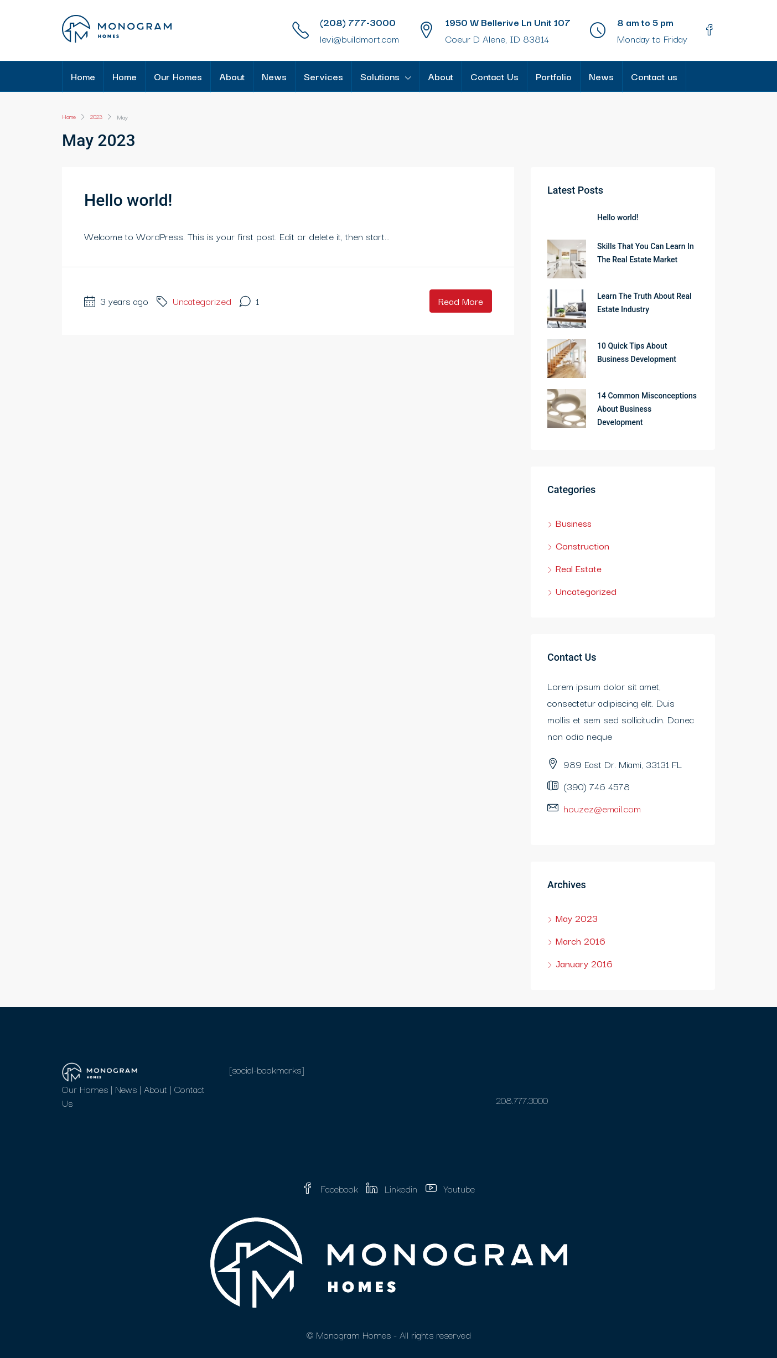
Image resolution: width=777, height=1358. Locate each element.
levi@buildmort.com (359, 38)
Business (574, 522)
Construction (582, 545)
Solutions (380, 76)
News (274, 76)
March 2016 (580, 940)
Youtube (450, 1188)
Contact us (654, 76)
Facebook (331, 1188)
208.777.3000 (522, 1099)
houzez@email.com (602, 808)
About (232, 76)
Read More (460, 300)
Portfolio (554, 76)
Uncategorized (202, 300)
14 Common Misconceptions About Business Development (647, 409)
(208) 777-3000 (358, 21)
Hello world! (128, 200)
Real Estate (579, 568)
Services (323, 76)
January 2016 (584, 963)
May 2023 (577, 917)
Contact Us (494, 76)
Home (83, 76)
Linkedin (393, 1188)
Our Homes (178, 76)
